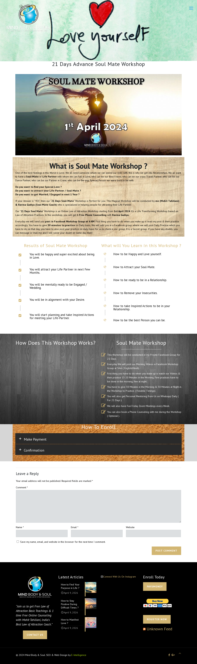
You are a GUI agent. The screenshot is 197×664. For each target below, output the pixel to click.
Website (130, 527)
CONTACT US (35, 634)
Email (74, 527)
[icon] (173, 655)
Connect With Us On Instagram (119, 576)
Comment (22, 487)
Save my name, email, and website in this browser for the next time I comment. (63, 541)
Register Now (157, 619)
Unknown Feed (159, 628)
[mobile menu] (191, 8)
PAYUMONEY (155, 586)
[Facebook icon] (169, 655)
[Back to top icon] (180, 653)
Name (20, 527)
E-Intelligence (78, 655)
